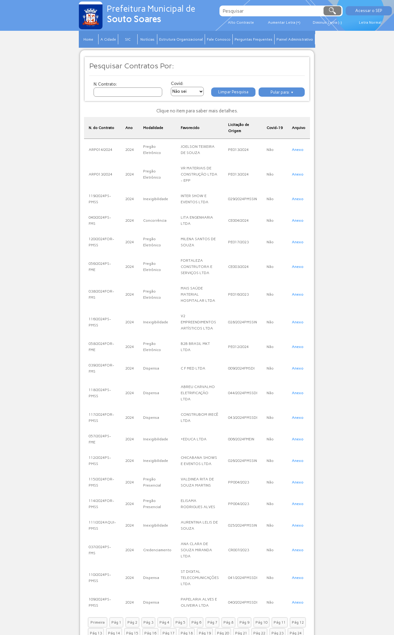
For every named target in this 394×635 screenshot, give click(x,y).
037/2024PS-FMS (100, 550)
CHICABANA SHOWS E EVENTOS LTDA (199, 460)
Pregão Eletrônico (152, 149)
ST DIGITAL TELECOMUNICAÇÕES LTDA (200, 577)
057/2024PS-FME (100, 439)
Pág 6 (196, 622)
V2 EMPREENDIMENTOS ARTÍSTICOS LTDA (198, 322)
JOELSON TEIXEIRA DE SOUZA (198, 149)
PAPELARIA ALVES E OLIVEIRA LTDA (199, 602)
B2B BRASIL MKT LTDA (195, 347)
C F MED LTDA (193, 368)
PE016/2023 (238, 294)
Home (88, 39)
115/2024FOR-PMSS (101, 482)
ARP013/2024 (100, 174)
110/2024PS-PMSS (100, 577)
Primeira (97, 622)
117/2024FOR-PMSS (101, 417)
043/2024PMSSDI (242, 417)
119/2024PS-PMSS (100, 199)
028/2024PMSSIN (242, 322)
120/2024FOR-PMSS (101, 242)
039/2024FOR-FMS (101, 368)
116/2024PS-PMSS (100, 322)
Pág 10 (261, 622)
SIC (128, 39)
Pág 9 (244, 622)
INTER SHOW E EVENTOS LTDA (194, 199)
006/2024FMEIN (241, 439)
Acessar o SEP (368, 10)
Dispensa (151, 368)
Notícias (147, 39)
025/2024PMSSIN (242, 525)
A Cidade (108, 39)
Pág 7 (212, 622)
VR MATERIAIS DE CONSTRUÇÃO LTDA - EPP (199, 174)
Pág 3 (148, 622)
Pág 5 (180, 622)
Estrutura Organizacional (181, 39)
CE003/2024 (238, 267)
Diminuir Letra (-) (327, 22)
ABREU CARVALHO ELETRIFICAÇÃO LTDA (198, 393)
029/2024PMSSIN (242, 199)
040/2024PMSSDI (242, 602)
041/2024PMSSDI (242, 578)
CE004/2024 (238, 220)
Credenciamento (157, 550)
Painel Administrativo (294, 39)
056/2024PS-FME (100, 266)
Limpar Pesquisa (233, 92)
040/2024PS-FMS (100, 220)
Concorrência (155, 220)
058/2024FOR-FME (101, 347)
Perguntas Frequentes (253, 39)
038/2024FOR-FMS (101, 294)
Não (270, 150)
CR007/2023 (238, 550)
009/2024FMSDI (241, 368)
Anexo (298, 150)
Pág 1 (116, 622)
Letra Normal (370, 22)
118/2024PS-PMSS (100, 393)
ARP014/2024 (100, 150)
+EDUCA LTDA (194, 439)
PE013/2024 (238, 150)
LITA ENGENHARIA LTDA (197, 220)
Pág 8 (228, 622)
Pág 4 (164, 622)
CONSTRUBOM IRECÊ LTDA (199, 417)
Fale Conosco (219, 39)
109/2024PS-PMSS (100, 602)
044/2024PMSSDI (242, 393)
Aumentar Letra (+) (284, 22)
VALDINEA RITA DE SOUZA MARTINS (197, 482)
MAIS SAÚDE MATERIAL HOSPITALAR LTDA (198, 294)
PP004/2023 (238, 482)
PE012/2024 (238, 347)
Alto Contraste (241, 22)
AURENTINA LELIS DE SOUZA (199, 525)
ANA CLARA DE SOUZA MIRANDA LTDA (196, 550)
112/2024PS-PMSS (100, 460)
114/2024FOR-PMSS (101, 504)
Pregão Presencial (152, 482)
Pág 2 (132, 622)
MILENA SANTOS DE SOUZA (198, 242)
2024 (129, 150)
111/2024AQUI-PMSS (102, 525)
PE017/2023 (238, 242)
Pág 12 (298, 622)
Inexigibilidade (155, 199)
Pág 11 (280, 622)
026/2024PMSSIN (242, 461)
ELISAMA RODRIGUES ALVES (198, 504)
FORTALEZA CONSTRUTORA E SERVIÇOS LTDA (196, 266)
